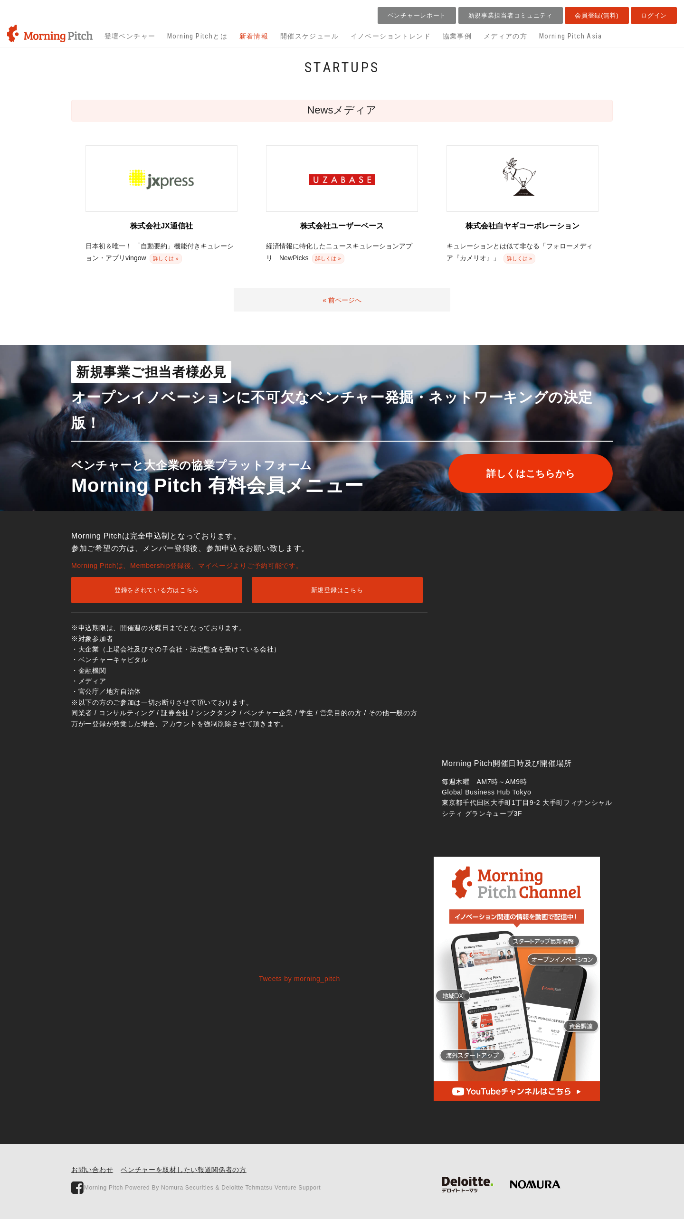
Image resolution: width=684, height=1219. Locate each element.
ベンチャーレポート (417, 15)
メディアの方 (505, 36)
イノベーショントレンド (391, 36)
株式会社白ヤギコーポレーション (523, 226)
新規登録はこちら (337, 590)
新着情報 (254, 36)
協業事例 (457, 36)
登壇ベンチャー (130, 36)
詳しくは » (165, 258)
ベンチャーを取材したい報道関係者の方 (184, 1169)
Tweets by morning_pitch (299, 979)
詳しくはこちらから (530, 473)
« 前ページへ (342, 300)
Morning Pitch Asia (570, 36)
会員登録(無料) (596, 15)
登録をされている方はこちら (156, 590)
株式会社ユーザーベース (342, 226)
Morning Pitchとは (197, 36)
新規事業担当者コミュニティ (510, 15)
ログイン (654, 15)
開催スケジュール (309, 36)
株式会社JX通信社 (161, 226)
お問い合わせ (92, 1169)
